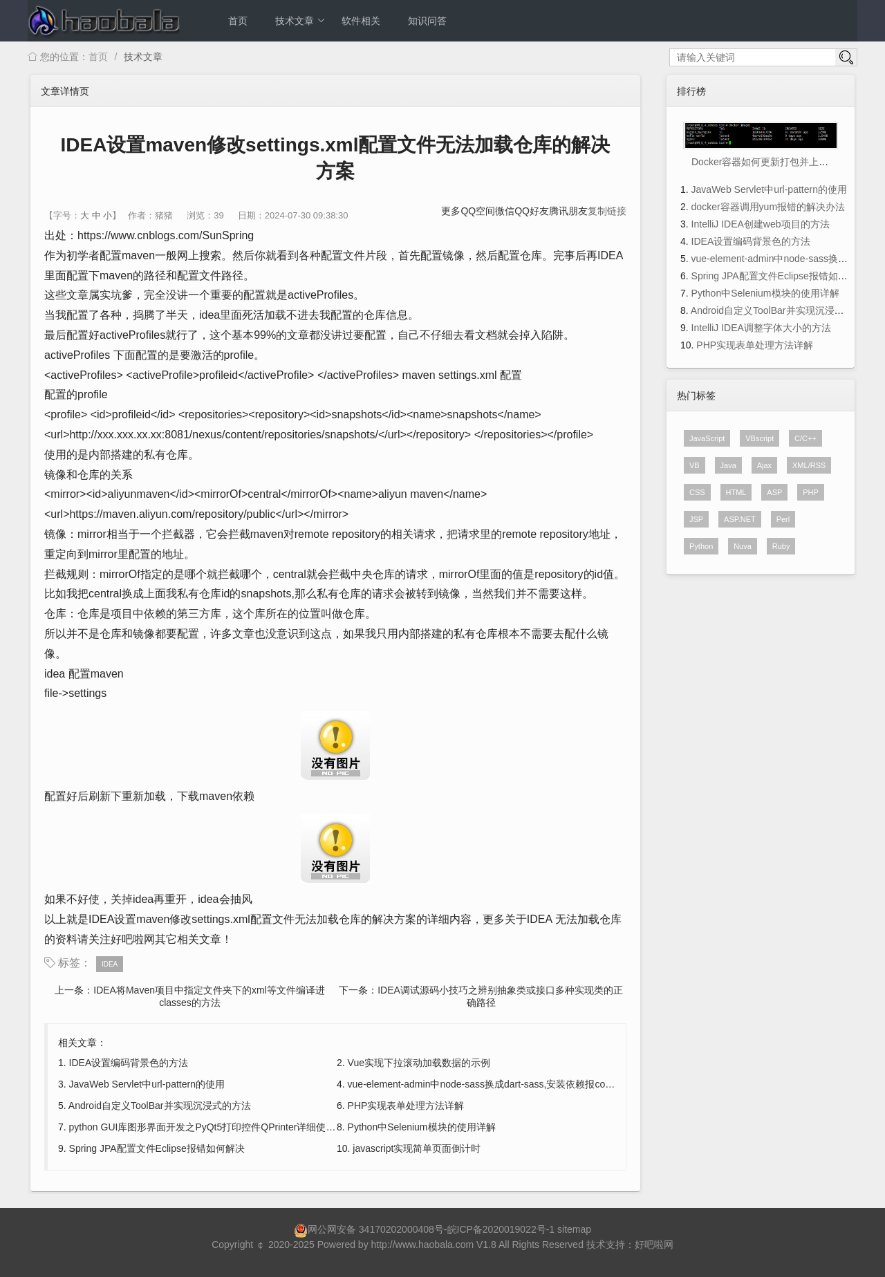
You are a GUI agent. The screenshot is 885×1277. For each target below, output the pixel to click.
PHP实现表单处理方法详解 (406, 1105)
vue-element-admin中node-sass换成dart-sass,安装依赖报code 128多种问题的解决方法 (535, 1084)
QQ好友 (531, 210)
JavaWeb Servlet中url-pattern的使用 (147, 1084)
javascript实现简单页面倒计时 (417, 1148)
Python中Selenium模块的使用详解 (422, 1126)
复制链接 (607, 210)
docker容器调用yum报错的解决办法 (768, 206)
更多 (450, 210)
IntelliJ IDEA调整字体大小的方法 (761, 327)
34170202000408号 (401, 1229)
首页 (238, 20)
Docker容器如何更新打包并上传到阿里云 (779, 161)
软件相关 (361, 20)
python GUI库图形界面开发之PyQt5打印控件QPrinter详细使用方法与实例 (226, 1126)
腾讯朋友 (568, 210)
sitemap (574, 1229)
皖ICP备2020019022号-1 (501, 1229)
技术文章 (300, 20)
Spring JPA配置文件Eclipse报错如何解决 (157, 1148)
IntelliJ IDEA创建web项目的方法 (760, 224)
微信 (504, 210)
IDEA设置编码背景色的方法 (129, 1062)
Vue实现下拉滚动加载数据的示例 (419, 1062)
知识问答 (427, 20)
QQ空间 (477, 210)
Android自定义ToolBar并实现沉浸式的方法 (159, 1105)
